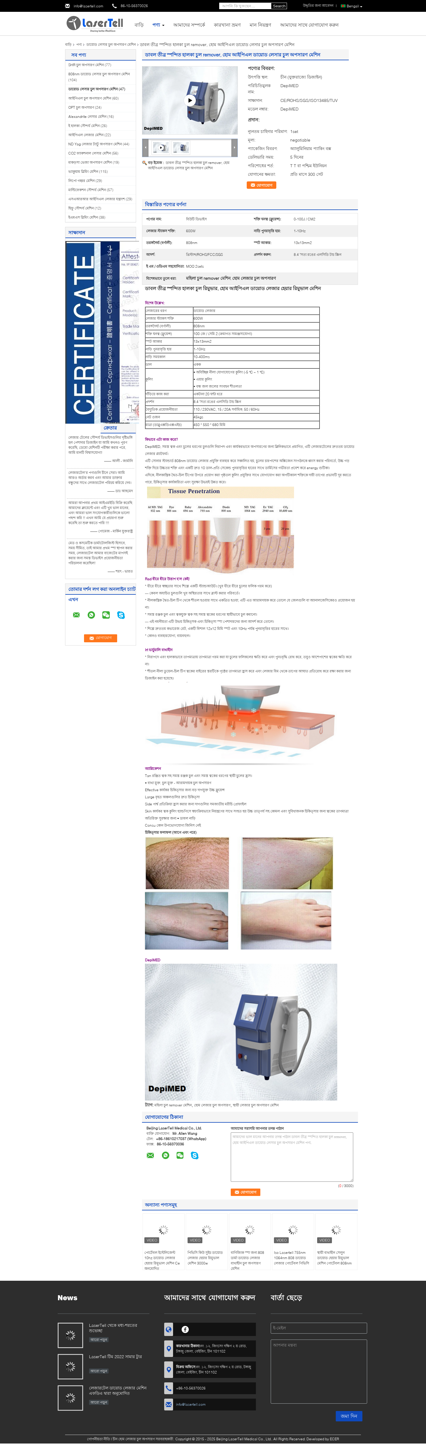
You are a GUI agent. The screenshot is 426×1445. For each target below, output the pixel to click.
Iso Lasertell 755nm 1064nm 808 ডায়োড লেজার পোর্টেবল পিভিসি (291, 1257)
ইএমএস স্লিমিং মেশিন (83, 217)
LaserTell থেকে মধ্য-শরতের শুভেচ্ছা (113, 1328)
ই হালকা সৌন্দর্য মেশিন (84, 125)
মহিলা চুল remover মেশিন (173, 1105)
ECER (334, 1439)
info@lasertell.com (88, 6)
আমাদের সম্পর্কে (189, 24)
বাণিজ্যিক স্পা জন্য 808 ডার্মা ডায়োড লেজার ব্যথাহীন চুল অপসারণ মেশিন (247, 1260)
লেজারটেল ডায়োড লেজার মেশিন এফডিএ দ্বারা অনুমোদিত (117, 1390)
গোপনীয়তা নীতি (98, 1439)
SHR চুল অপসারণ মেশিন (86, 65)
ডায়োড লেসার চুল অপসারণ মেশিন (111, 44)
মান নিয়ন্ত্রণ (260, 24)
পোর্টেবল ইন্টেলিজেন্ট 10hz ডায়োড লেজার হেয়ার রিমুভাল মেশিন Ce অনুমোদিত (162, 1260)
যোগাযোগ (264, 185)
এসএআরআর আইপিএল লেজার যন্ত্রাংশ (96, 199)
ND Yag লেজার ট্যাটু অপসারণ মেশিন (95, 144)
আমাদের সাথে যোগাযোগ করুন (309, 24)
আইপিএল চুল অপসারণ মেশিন (89, 98)
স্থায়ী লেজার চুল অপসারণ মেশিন (256, 1105)
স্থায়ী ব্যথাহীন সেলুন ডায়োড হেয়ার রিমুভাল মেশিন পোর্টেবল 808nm (334, 1257)
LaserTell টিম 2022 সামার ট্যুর (115, 1356)
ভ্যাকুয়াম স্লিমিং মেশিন (83, 171)
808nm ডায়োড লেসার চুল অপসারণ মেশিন (99, 74)
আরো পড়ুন (99, 1339)
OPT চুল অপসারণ (81, 107)
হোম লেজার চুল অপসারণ (212, 1105)
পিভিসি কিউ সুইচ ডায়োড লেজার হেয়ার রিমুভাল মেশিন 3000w (205, 1257)
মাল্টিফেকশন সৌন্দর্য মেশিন (87, 190)
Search (279, 6)
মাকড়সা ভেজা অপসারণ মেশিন (90, 162)
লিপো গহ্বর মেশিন (81, 180)
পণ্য (156, 24)
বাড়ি (139, 24)
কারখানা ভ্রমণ (227, 24)
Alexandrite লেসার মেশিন (87, 116)
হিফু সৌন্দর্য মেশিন (81, 208)
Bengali (354, 6)
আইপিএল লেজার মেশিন (86, 135)
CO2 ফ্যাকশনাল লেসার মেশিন (89, 153)
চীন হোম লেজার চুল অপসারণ (134, 1439)
